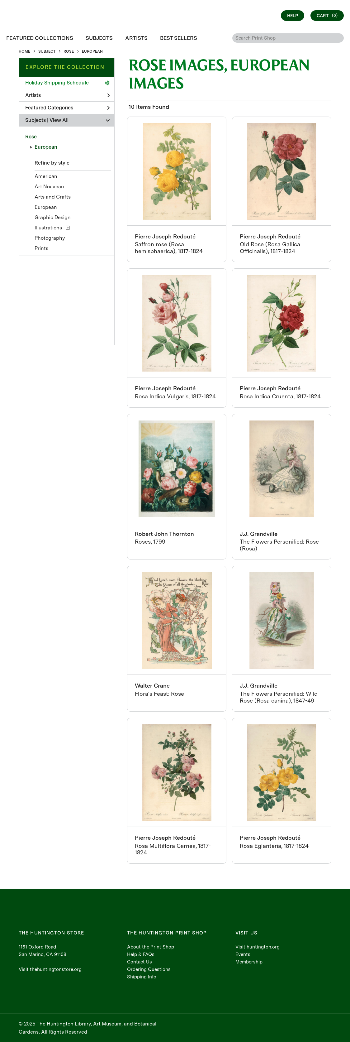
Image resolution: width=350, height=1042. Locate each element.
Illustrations (48, 228)
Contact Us (139, 962)
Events (242, 954)
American (46, 176)
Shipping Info (141, 977)
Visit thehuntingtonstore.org (50, 969)
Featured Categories (67, 108)
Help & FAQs (140, 954)
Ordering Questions (149, 969)
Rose (31, 137)
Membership (248, 962)
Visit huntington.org (257, 947)
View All (59, 120)
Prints (41, 248)
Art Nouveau (49, 187)
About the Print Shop (150, 947)
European (46, 147)
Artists (67, 95)
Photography (50, 238)
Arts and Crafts (53, 197)
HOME (24, 51)
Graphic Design (53, 217)
